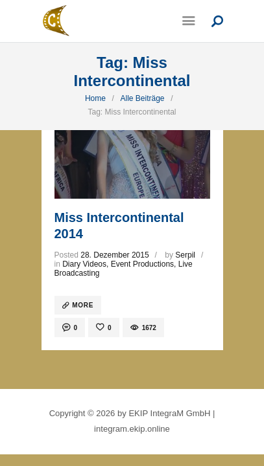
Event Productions (142, 264)
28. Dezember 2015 (114, 255)
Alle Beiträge (142, 98)
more (82, 305)
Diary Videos (84, 264)
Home (95, 98)
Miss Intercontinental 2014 (119, 225)
